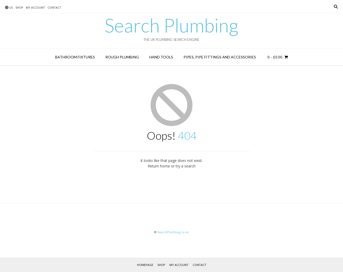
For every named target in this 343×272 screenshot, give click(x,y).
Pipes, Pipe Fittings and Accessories (220, 57)
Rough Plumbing (122, 57)
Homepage (145, 265)
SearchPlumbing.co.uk (173, 232)
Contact (54, 7)
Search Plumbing (171, 25)
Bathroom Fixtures (75, 57)
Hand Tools (161, 57)
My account (35, 7)
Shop (19, 7)
